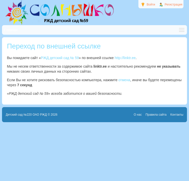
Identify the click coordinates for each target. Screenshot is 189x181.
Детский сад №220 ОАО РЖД (26, 114)
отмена (124, 80)
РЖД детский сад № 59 (60, 58)
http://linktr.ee (125, 58)
